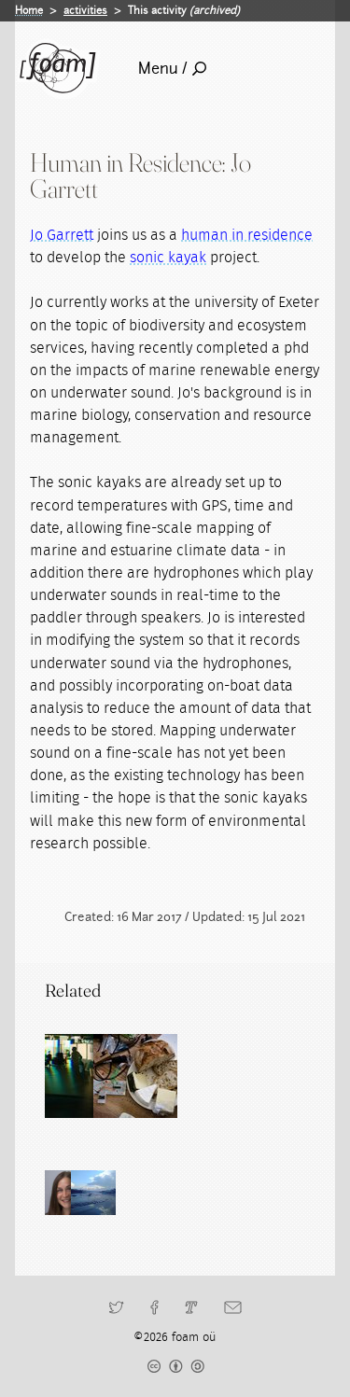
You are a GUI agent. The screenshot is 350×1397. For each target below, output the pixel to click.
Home (29, 10)
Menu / (172, 68)
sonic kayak (168, 257)
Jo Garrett (61, 235)
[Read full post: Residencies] (87, 1076)
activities (85, 10)
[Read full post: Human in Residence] (171, 1076)
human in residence (247, 235)
